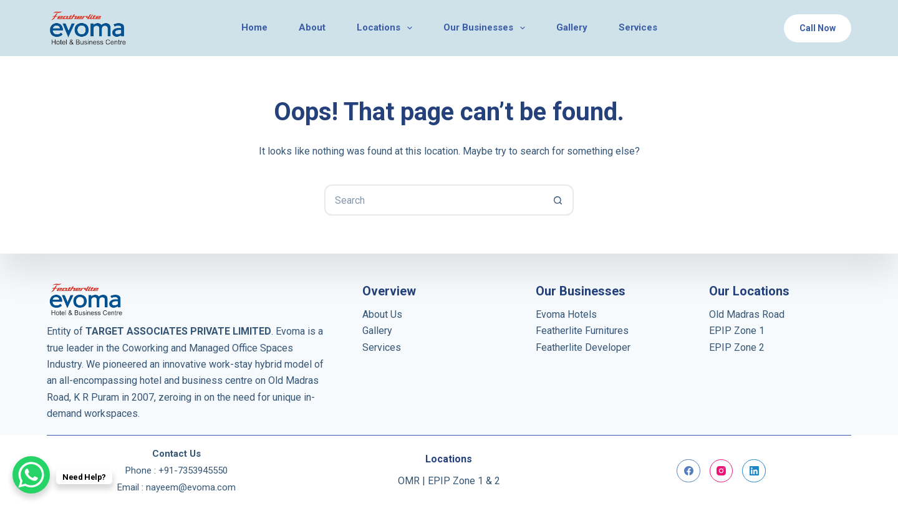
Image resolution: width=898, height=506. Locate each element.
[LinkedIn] (754, 471)
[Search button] (558, 200)
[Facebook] (688, 471)
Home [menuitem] (254, 27)
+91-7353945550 (193, 470)
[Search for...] (433, 200)
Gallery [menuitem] (571, 27)
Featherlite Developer (583, 347)
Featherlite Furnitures (582, 331)
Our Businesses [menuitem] (486, 28)
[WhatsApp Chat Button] (31, 475)
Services (381, 347)
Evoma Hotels (566, 314)
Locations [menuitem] (387, 28)
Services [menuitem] (638, 27)
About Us (382, 314)
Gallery (377, 331)
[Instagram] (721, 471)
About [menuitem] (312, 27)
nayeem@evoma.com (191, 487)
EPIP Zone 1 (737, 331)
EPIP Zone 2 (737, 347)
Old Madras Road (747, 314)
